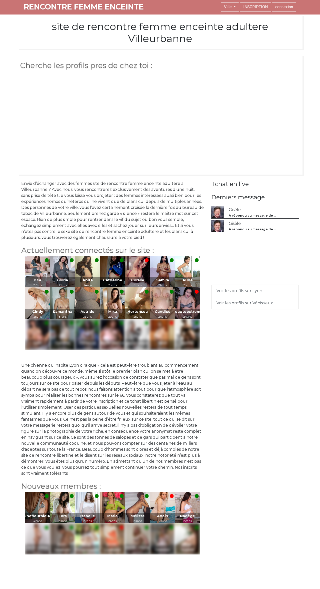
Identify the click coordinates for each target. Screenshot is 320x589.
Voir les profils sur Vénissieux (244, 303)
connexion (284, 7)
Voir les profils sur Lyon (239, 290)
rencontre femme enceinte (84, 7)
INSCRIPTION (255, 7)
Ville (228, 7)
